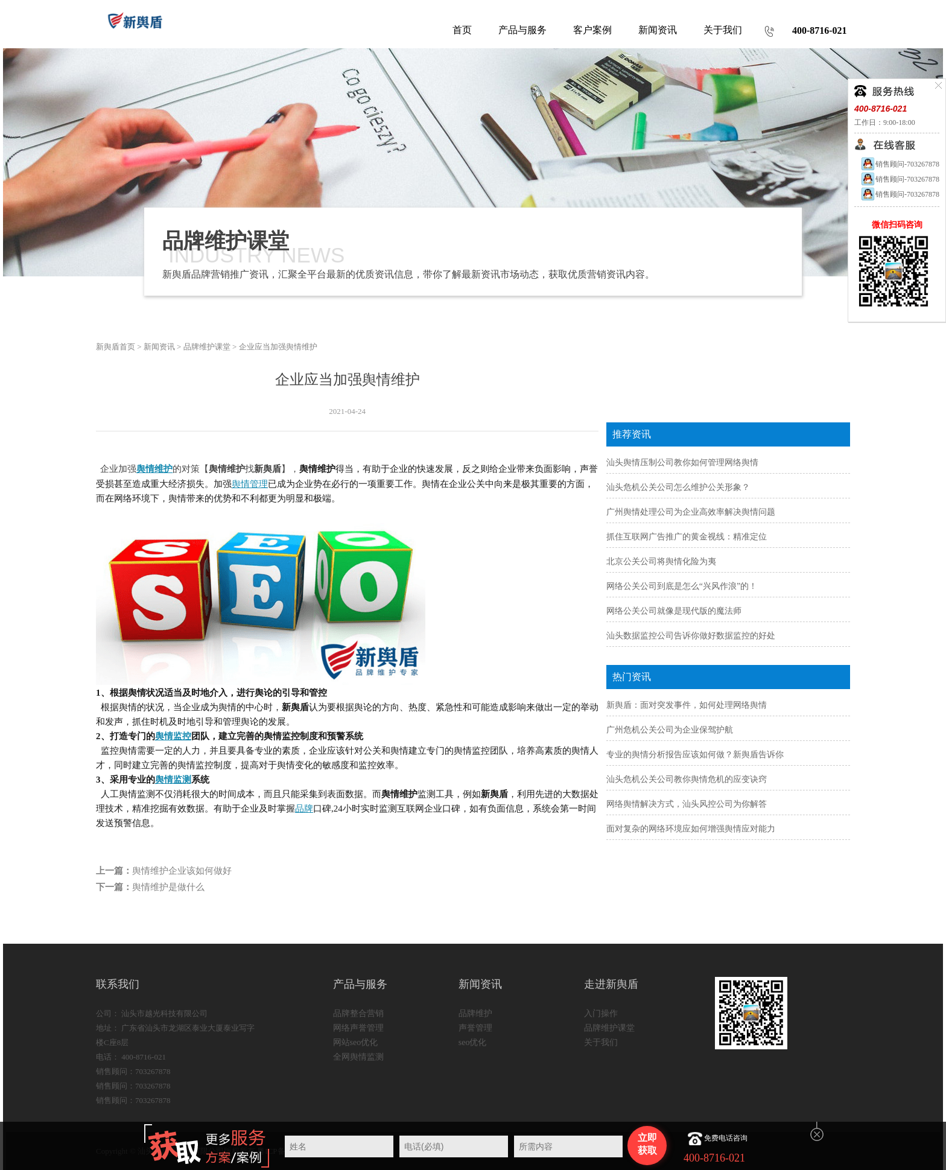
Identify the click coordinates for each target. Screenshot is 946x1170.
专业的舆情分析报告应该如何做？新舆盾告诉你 (695, 754)
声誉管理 (475, 1027)
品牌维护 (475, 1013)
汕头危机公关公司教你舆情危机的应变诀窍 (686, 779)
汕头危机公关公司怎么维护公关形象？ (678, 487)
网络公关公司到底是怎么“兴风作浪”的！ (681, 586)
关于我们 (601, 1042)
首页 (462, 30)
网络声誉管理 (358, 1027)
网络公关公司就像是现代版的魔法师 (673, 610)
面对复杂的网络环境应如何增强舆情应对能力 (690, 828)
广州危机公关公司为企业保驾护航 (669, 729)
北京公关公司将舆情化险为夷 (661, 561)
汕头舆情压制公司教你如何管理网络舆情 (682, 462)
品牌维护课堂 (206, 346)
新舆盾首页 (115, 346)
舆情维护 (154, 469)
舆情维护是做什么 (168, 887)
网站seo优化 (355, 1042)
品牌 (304, 808)
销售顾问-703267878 (899, 164)
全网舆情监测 (358, 1056)
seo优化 (473, 1042)
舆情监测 (173, 779)
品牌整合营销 (358, 1013)
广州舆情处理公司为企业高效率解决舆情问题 (690, 512)
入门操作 (601, 1013)
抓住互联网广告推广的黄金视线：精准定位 (686, 536)
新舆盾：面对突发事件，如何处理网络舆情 (686, 705)
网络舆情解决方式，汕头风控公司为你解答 (686, 804)
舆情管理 (250, 484)
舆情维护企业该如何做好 (182, 871)
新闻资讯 (159, 346)
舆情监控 (173, 736)
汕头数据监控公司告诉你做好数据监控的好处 (690, 635)
